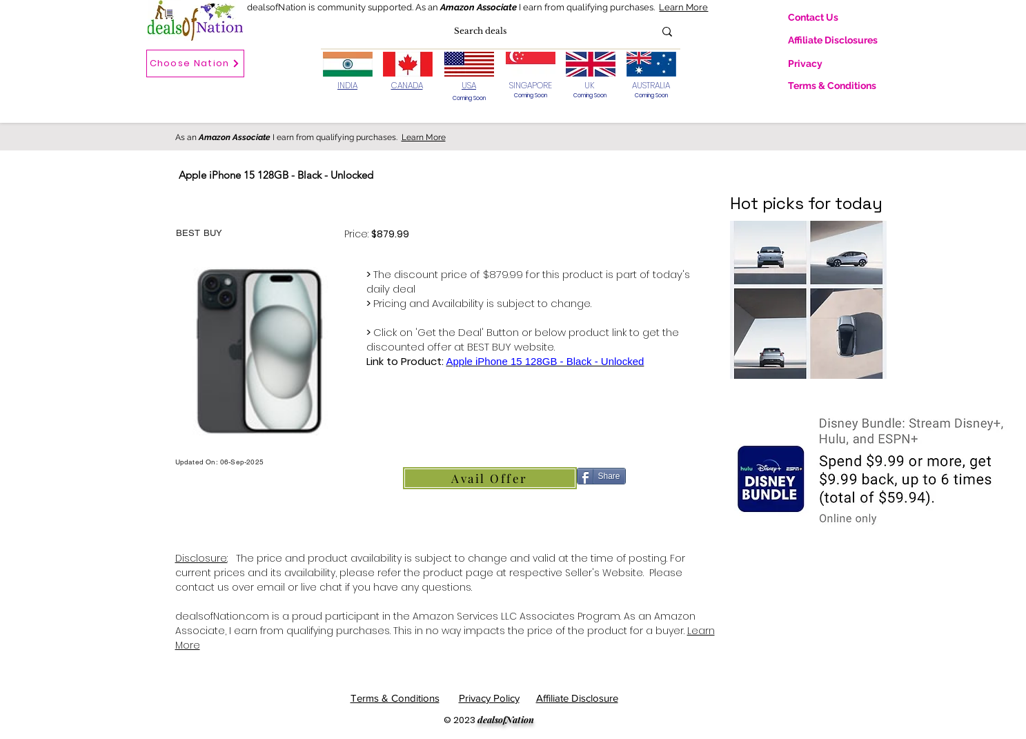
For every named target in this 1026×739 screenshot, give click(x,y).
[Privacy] (824, 63)
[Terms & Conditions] (839, 85)
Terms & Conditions (395, 698)
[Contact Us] (824, 17)
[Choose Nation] (195, 63)
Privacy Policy (489, 698)
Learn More (683, 7)
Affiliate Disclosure (577, 698)
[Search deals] (480, 31)
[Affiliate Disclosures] (843, 40)
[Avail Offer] (490, 478)
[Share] (601, 476)
